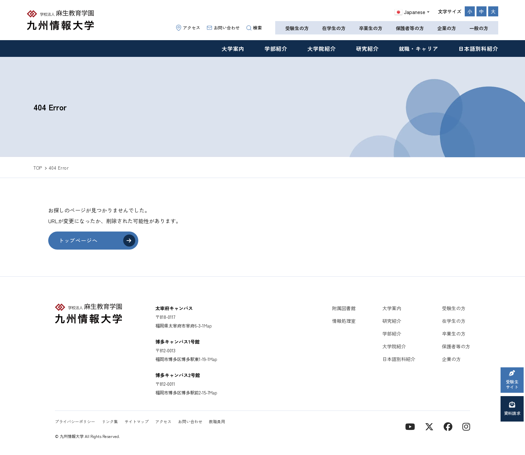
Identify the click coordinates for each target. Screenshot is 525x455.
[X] (429, 426)
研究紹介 (367, 48)
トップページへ (78, 241)
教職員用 (217, 421)
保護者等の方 (410, 28)
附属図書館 (344, 308)
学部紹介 (276, 48)
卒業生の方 (370, 28)
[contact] (448, 426)
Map (208, 326)
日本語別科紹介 (478, 48)
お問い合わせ (223, 27)
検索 (254, 27)
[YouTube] (410, 426)
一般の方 (478, 28)
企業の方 (446, 28)
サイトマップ (137, 421)
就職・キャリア (419, 48)
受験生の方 (297, 28)
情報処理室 (344, 320)
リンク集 (110, 421)
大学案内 (233, 48)
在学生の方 (334, 28)
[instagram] (466, 426)
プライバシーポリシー (75, 421)
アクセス (188, 27)
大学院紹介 (321, 48)
